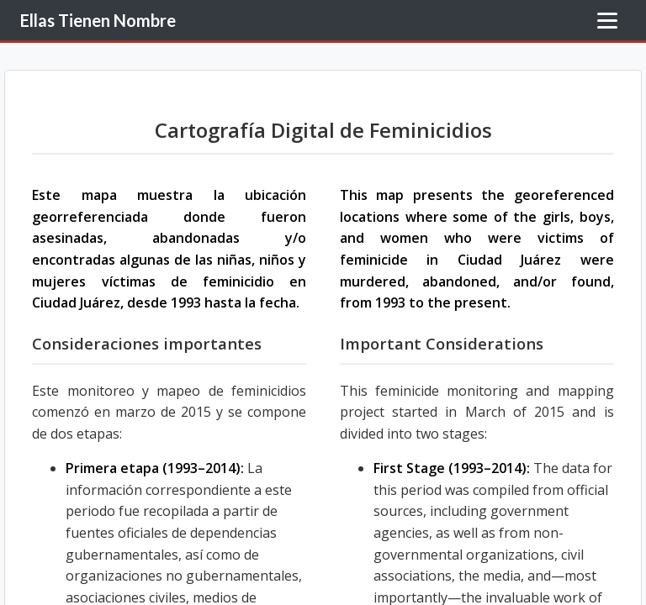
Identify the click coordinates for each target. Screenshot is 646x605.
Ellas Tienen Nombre (98, 20)
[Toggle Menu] (607, 20)
